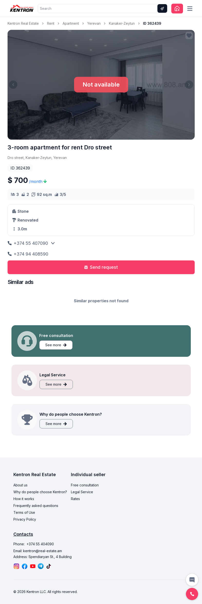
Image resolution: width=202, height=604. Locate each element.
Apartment (71, 23)
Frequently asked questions (35, 505)
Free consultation (85, 485)
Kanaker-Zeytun (122, 23)
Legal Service (82, 492)
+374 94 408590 (28, 254)
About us (20, 485)
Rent (50, 23)
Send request (101, 267)
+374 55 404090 (40, 544)
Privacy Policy (24, 519)
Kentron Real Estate (23, 23)
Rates (75, 499)
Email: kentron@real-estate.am (37, 551)
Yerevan (94, 23)
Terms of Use (24, 512)
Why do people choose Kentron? (40, 492)
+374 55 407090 (28, 243)
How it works (23, 499)
